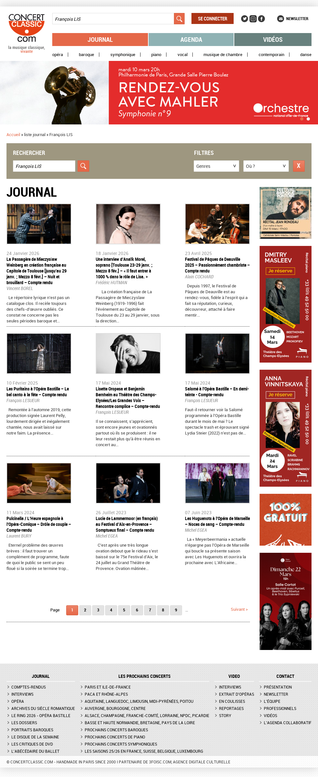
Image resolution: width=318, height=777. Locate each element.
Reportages (231, 708)
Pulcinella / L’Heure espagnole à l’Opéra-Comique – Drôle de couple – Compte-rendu (38, 524)
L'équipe (272, 701)
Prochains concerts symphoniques (121, 744)
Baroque (86, 54)
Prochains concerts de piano (115, 736)
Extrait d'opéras (236, 694)
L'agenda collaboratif (288, 722)
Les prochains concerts (144, 676)
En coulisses (232, 701)
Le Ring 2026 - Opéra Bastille (40, 715)
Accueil (13, 134)
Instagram (253, 18)
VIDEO (234, 676)
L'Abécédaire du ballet (35, 751)
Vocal (182, 54)
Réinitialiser (299, 166)
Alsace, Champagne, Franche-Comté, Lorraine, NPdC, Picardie (147, 715)
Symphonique (122, 54)
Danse (306, 54)
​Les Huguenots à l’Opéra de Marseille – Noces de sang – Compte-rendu (217, 521)
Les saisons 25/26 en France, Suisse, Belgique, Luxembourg (144, 751)
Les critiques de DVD (32, 744)
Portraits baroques (32, 729)
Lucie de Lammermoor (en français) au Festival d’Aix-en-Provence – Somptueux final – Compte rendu (127, 524)
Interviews (22, 694)
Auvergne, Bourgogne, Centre (115, 708)
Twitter (244, 18)
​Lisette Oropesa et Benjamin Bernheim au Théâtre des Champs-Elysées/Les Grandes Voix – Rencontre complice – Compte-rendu (128, 397)
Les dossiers (24, 722)
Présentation (278, 687)
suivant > (239, 609)
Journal (100, 39)
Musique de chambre (222, 54)
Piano (156, 54)
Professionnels (280, 708)
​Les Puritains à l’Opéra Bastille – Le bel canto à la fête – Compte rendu (37, 392)
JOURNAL (41, 676)
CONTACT (285, 676)
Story (225, 715)
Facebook (261, 18)
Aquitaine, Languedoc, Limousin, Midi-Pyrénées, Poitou (139, 701)
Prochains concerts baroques (116, 729)
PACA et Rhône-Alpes (106, 694)
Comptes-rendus (28, 687)
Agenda (191, 39)
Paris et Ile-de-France (108, 687)
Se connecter (212, 18)
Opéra (57, 54)
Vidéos (273, 39)
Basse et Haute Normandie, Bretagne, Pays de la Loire (140, 722)
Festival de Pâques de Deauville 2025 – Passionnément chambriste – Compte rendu (217, 265)
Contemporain (271, 54)
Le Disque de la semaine (35, 736)
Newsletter (297, 18)
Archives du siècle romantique (43, 708)
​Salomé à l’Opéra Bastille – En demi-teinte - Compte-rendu (217, 392)
